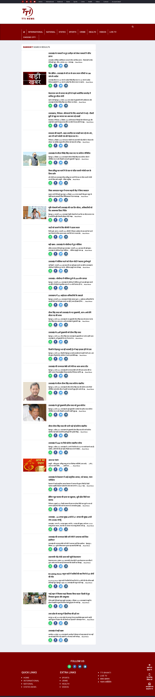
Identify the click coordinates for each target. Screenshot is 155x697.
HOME (26, 674)
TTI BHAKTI (105, 669)
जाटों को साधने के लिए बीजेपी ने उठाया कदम (64, 226)
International (50, 2)
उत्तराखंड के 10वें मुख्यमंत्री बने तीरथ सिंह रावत (64, 331)
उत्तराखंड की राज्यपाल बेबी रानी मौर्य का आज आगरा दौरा (68, 364)
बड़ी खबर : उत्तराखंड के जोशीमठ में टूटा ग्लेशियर (65, 243)
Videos (98, 2)
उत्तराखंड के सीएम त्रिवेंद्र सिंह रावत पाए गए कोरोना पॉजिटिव (69, 152)
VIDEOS (102, 32)
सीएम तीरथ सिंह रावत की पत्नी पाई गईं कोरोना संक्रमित (67, 424)
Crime (82, 2)
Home (40, 2)
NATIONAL (50, 32)
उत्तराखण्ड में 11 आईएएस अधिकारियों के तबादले (65, 294)
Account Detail (116, 2)
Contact (105, 2)
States (68, 2)
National (60, 2)
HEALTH (92, 32)
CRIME (82, 32)
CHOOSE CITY (29, 37)
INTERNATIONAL (35, 32)
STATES (62, 32)
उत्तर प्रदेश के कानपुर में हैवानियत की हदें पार (63, 610)
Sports (75, 2)
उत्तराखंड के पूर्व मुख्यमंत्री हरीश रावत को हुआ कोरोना (66, 403)
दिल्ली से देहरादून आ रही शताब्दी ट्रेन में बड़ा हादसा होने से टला (69, 347)
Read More (78, 62)
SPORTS (72, 32)
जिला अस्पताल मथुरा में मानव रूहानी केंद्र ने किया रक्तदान (68, 189)
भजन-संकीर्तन (105, 678)
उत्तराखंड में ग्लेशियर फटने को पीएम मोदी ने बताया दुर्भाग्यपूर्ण (69, 260)
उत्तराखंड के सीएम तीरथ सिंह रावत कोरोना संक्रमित (66, 381)
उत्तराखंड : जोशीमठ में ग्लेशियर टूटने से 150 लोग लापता (67, 277)
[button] (50, 65)
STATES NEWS (29, 683)
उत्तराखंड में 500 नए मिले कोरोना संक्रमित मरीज (65, 441)
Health (90, 2)
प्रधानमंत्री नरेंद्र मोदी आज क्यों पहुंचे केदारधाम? (64, 554)
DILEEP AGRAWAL (91, 695)
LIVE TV (113, 32)
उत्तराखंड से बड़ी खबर (56, 627)
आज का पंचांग (53, 458)
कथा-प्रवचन (104, 675)
